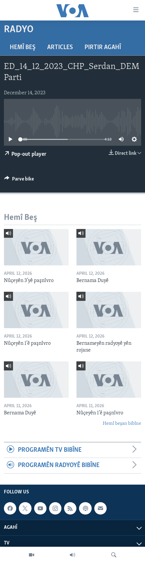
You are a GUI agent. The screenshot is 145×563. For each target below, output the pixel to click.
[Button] (19, 180)
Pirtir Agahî (103, 47)
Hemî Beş (22, 47)
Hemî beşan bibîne (122, 423)
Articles (60, 47)
